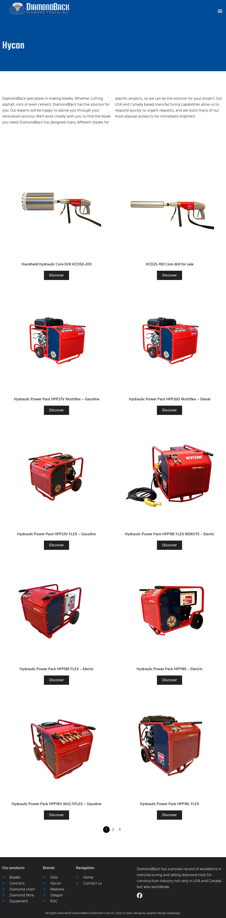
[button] (220, 10)
